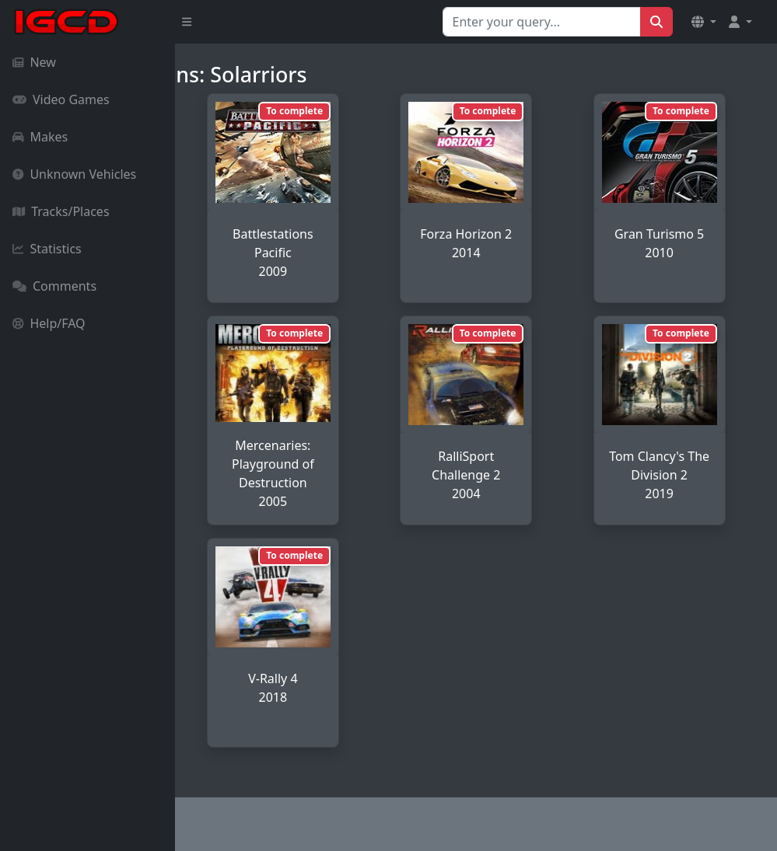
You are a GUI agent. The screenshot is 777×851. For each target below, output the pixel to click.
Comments (54, 286)
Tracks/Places (61, 211)
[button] (704, 21)
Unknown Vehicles (74, 174)
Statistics (47, 248)
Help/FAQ (49, 323)
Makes (40, 136)
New (34, 62)
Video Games (61, 99)
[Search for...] (542, 22)
